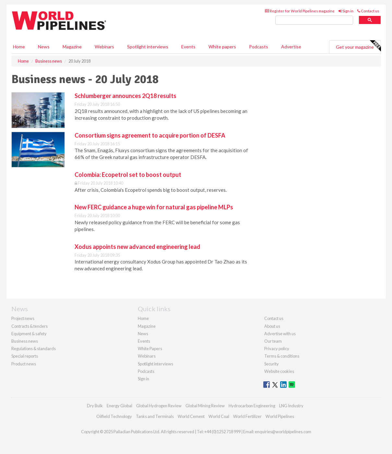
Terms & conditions (281, 356)
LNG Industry (291, 405)
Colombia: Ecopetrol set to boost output (128, 174)
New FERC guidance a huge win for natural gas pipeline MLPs (154, 207)
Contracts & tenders (29, 326)
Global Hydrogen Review (159, 405)
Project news (22, 318)
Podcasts (258, 46)
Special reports (24, 356)
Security (271, 363)
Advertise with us (280, 333)
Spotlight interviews (147, 46)
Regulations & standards (33, 348)
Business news (24, 341)
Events (188, 46)
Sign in (346, 11)
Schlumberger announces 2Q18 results (125, 95)
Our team (273, 341)
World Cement (191, 416)
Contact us (368, 11)
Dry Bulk (95, 405)
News (143, 333)
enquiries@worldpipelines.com (283, 431)
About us (272, 326)
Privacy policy (276, 348)
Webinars (104, 46)
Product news (23, 363)
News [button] (44, 46)
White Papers (150, 348)
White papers (222, 46)
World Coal (218, 416)
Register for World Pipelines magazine (300, 11)
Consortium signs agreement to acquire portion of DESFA (150, 135)
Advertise (291, 46)
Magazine (72, 46)
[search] (314, 20)
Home (19, 46)
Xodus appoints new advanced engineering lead (137, 246)
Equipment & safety (29, 333)
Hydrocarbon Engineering (252, 405)
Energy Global (119, 405)
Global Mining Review (205, 405)
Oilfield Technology (114, 416)
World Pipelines (280, 416)
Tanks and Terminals (155, 416)
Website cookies (279, 371)
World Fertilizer (247, 416)
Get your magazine (358, 46)
